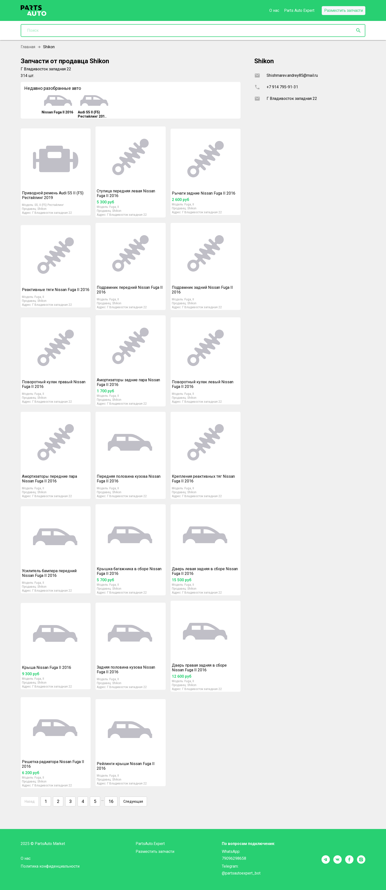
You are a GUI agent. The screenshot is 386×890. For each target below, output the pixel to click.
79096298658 (234, 858)
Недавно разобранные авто (52, 88)
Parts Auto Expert (299, 10)
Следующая (133, 801)
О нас (274, 10)
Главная (28, 47)
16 (111, 801)
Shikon (42, 209)
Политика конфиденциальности (50, 866)
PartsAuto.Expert (150, 843)
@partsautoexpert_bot (241, 873)
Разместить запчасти (155, 851)
